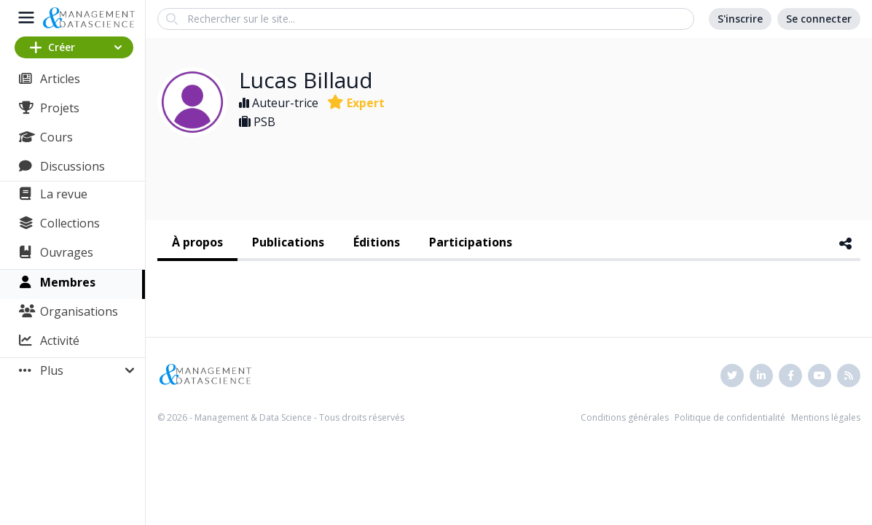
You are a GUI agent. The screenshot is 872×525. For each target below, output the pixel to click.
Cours (56, 137)
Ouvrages (66, 252)
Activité (59, 340)
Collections (70, 223)
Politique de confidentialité (730, 417)
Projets (59, 108)
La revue (63, 194)
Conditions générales (625, 417)
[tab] (197, 243)
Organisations (79, 311)
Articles (60, 79)
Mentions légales (825, 417)
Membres (67, 282)
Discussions (72, 166)
